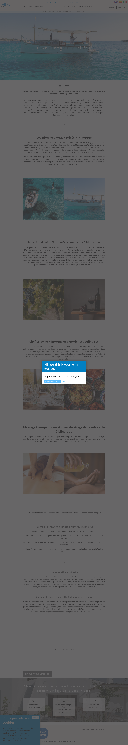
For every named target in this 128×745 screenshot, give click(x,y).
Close (64, 381)
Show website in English (52, 381)
